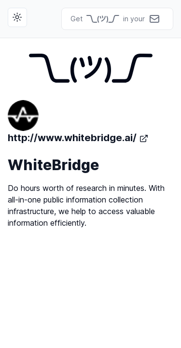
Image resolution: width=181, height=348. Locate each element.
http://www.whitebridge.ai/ (78, 122)
